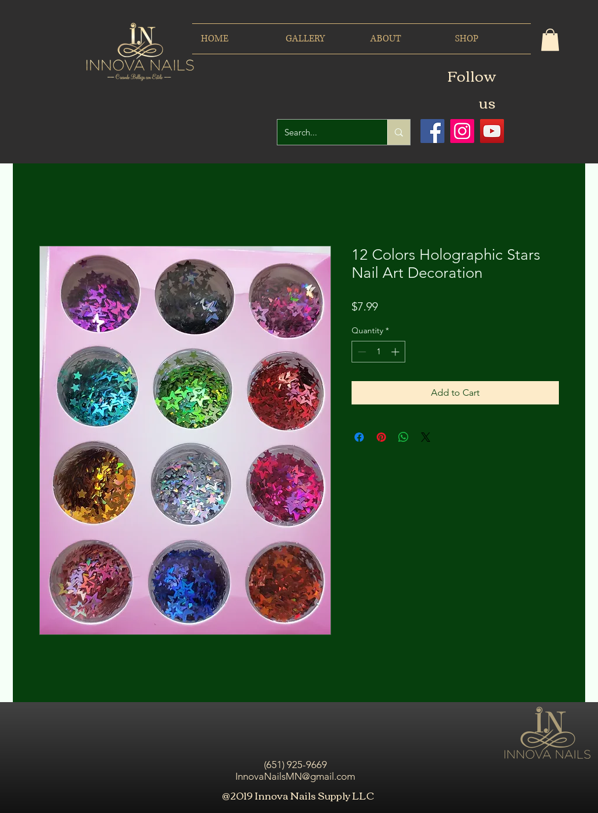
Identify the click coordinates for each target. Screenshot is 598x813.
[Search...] (323, 132)
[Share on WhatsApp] (404, 437)
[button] (550, 40)
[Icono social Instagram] (462, 131)
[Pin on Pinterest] (381, 437)
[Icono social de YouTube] (492, 131)
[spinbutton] (378, 351)
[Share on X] (426, 437)
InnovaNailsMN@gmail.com (295, 776)
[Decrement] (360, 351)
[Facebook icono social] (432, 131)
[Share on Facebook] (359, 437)
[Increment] (396, 351)
